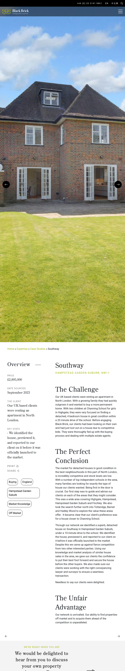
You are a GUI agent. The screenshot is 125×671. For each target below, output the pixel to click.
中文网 (114, 3)
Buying (13, 481)
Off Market (15, 513)
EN (106, 3)
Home (10, 348)
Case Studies (37, 348)
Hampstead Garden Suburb (20, 492)
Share (13, 471)
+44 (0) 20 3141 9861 (89, 3)
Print (13, 466)
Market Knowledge (19, 504)
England (27, 481)
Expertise (22, 348)
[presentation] (6, 184)
